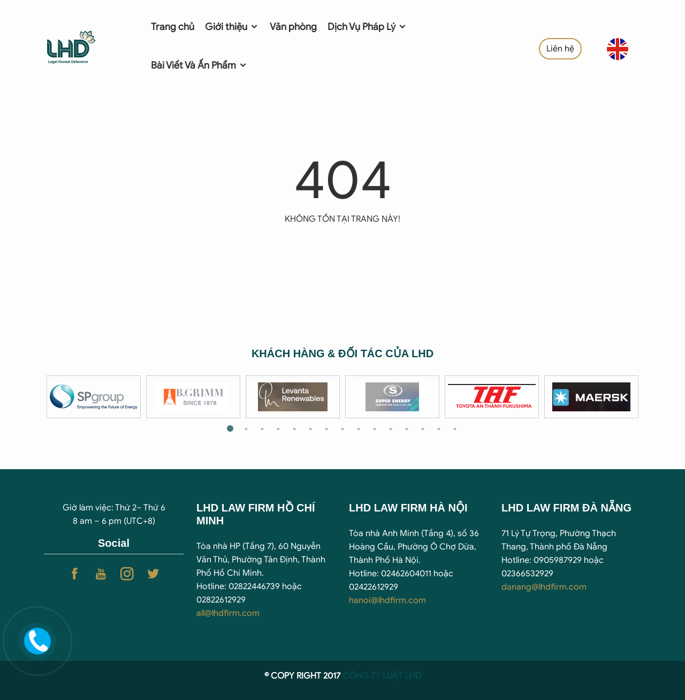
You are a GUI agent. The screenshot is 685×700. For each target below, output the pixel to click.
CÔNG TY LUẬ (370, 676)
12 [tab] (406, 429)
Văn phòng (293, 27)
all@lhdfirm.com (228, 613)
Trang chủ (172, 27)
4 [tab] (278, 429)
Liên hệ (560, 48)
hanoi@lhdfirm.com (387, 600)
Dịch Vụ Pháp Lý (367, 27)
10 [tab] (374, 429)
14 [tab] (438, 429)
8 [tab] (342, 429)
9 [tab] (358, 429)
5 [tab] (294, 429)
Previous (36, 397)
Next (649, 397)
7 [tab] (326, 429)
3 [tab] (262, 429)
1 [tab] (230, 429)
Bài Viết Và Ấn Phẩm (199, 65)
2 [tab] (246, 429)
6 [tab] (310, 429)
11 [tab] (390, 429)
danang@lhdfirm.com (544, 587)
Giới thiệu (232, 27)
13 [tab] (422, 429)
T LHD (409, 676)
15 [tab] (455, 429)
